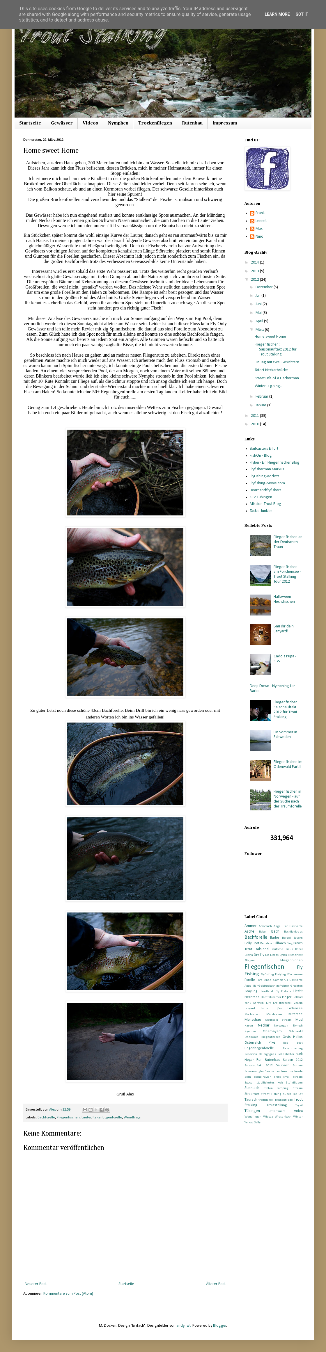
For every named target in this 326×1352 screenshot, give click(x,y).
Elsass (274, 955)
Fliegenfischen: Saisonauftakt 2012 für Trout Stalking (276, 349)
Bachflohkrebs (293, 931)
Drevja (249, 955)
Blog (290, 943)
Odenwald (296, 1031)
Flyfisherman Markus (267, 469)
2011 (255, 416)
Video (298, 1111)
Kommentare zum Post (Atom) (68, 1293)
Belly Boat (252, 943)
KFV (268, 1003)
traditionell (266, 1100)
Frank (260, 213)
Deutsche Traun (282, 949)
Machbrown (252, 1014)
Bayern (298, 938)
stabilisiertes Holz (269, 1082)
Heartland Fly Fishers (275, 991)
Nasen (249, 1025)
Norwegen (281, 1025)
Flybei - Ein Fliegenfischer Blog (275, 462)
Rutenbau (192, 123)
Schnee (298, 1065)
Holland (298, 997)
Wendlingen (133, 1117)
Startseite (30, 123)
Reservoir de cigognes (260, 1054)
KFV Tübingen (261, 497)
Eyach (283, 955)
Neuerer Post (36, 1284)
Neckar (264, 1025)
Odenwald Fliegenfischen (263, 1037)
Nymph (298, 1025)
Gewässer (62, 123)
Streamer (252, 1094)
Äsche (249, 931)
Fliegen (250, 960)
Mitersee (295, 1014)
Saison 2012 (293, 1060)
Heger (286, 997)
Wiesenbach (283, 1116)
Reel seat (293, 1043)
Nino (259, 236)
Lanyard (250, 1008)
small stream (293, 1077)
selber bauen (280, 1071)
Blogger (219, 1325)
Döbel (299, 949)
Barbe (274, 938)
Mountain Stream (278, 1020)
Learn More (277, 14)
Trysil (299, 1105)
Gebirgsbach (266, 986)
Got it (301, 14)
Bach (275, 931)
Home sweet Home (270, 337)
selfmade (296, 1071)
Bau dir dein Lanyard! (284, 629)
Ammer (251, 926)
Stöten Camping (276, 1088)
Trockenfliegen (155, 123)
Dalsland (262, 949)
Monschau (253, 1020)
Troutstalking (277, 1105)
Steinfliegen (294, 1082)
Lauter (86, 1117)
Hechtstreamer (271, 997)
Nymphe (250, 1031)
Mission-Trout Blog (265, 504)
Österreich (253, 1043)
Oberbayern (272, 1031)
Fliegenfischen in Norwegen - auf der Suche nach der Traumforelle (288, 798)
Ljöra (278, 1008)
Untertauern (277, 1111)
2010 (255, 424)
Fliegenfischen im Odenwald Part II (288, 764)
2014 (255, 262)
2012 (255, 279)
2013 (255, 271)
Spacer (249, 1082)
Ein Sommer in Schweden (285, 734)
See (267, 1071)
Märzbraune (274, 1014)
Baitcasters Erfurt (264, 448)
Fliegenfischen (68, 1117)
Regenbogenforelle (107, 1117)
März (260, 330)
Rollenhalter (286, 1054)
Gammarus (280, 980)
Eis (267, 955)
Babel (263, 931)
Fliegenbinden (291, 960)
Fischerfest (295, 955)
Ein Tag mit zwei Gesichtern (277, 362)
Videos (90, 123)
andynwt (183, 1325)
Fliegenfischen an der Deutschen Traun (288, 542)
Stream (298, 1088)
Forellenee (264, 980)
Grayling (251, 991)
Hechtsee (252, 997)
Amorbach (265, 926)
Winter (298, 1116)
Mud (299, 1020)
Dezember (265, 287)
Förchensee (295, 974)
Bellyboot (266, 943)
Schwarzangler (254, 1071)
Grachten (296, 986)
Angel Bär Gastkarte (288, 926)
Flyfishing (267, 974)
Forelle (250, 980)
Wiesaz (268, 1116)
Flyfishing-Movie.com (267, 483)
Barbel (286, 938)
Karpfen (258, 1003)
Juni (259, 304)
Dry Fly (259, 955)
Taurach (251, 1100)
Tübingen (252, 1111)
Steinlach (252, 1088)
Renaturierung (293, 1048)
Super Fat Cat (293, 1094)
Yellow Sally (253, 1122)
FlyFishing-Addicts (264, 476)
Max (259, 229)
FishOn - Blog (261, 455)
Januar (261, 405)
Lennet (261, 221)
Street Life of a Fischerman (277, 378)
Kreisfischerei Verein (288, 1003)
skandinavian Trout (267, 1077)
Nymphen (118, 123)
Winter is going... (269, 386)
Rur (259, 1060)
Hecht (298, 991)
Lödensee (295, 1008)
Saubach (283, 1065)
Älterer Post (216, 1284)
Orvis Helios (293, 1037)
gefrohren (283, 986)
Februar (262, 396)
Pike (272, 1042)
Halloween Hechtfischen (284, 599)
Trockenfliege (284, 1100)
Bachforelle (46, 1117)
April (260, 321)
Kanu (248, 1003)
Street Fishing (271, 1094)
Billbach (280, 943)
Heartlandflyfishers (265, 490)
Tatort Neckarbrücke (271, 370)
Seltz (248, 1077)
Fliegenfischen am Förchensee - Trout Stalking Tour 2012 (287, 574)
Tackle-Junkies (261, 511)
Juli (258, 295)
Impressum (224, 123)
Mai (259, 313)
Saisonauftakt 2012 (259, 1065)
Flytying (280, 974)
